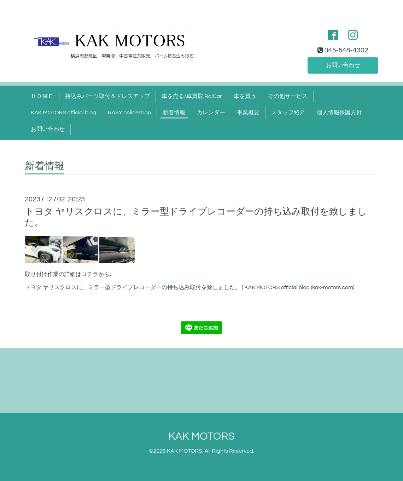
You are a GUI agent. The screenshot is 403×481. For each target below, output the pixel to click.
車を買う (245, 96)
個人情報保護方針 (339, 112)
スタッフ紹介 (288, 112)
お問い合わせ (343, 65)
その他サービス (288, 96)
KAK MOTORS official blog (63, 112)
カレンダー (211, 112)
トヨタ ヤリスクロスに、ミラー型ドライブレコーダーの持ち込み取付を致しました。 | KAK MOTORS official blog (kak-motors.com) (190, 287)
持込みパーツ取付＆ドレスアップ (107, 96)
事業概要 (248, 112)
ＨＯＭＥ (42, 96)
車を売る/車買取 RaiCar (192, 96)
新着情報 (174, 112)
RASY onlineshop (129, 112)
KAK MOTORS (201, 436)
